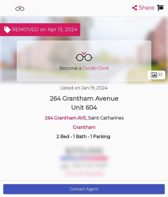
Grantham (84, 127)
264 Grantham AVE (65, 118)
